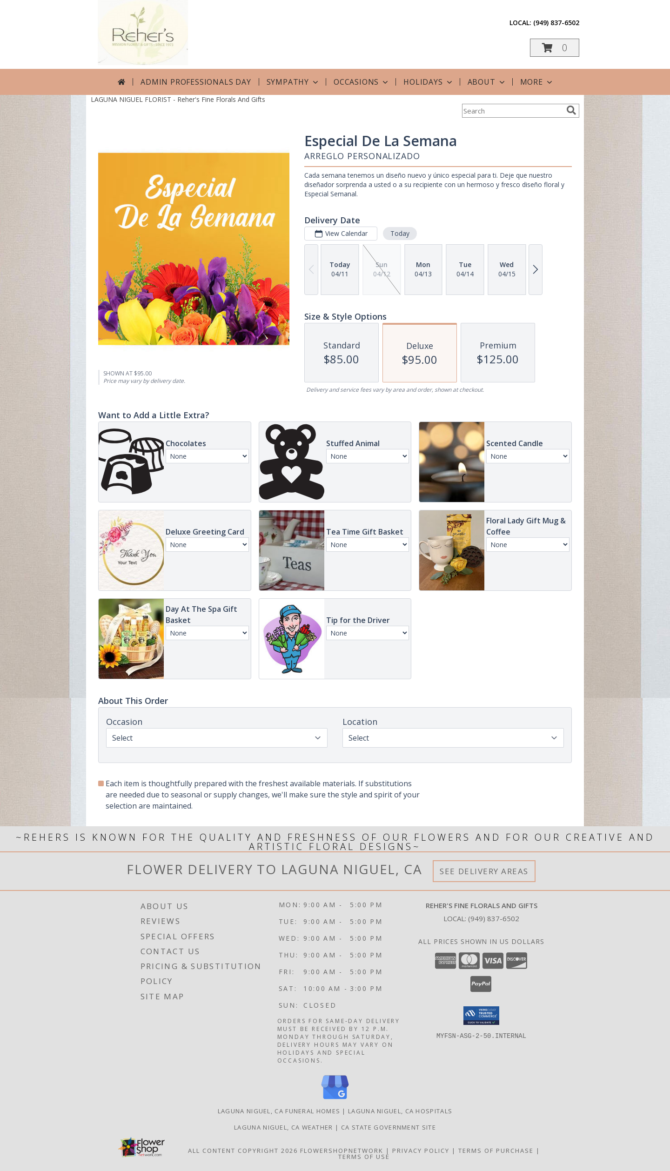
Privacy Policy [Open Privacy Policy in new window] (420, 1150)
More (537, 82)
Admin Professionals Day (196, 82)
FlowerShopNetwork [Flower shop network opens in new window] (341, 1150)
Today (399, 233)
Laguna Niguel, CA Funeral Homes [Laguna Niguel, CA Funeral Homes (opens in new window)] (279, 1111)
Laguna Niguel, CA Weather (283, 1127)
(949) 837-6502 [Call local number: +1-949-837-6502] (556, 22)
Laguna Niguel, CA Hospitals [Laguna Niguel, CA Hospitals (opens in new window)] (400, 1111)
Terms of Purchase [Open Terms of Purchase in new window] (496, 1150)
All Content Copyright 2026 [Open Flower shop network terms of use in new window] (243, 1150)
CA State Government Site (388, 1127)
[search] (571, 110)
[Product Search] (512, 110)
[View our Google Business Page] (335, 1099)
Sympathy (293, 82)
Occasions (362, 82)
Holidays (428, 82)
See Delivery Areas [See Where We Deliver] (484, 871)
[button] (554, 48)
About (487, 82)
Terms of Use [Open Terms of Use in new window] (364, 1156)
